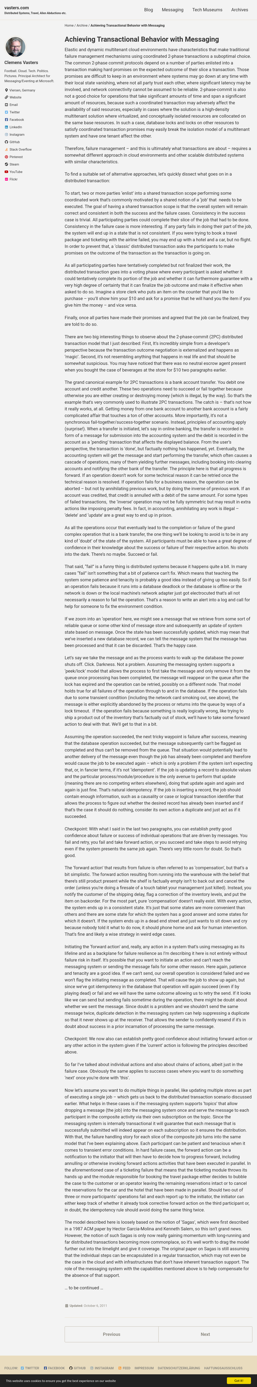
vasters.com (35, 10)
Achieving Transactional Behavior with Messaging (142, 39)
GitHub (77, 1368)
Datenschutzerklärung (179, 1368)
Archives (239, 9)
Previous (111, 1334)
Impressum (144, 1368)
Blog (148, 9)
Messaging (173, 9)
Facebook (54, 1368)
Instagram (102, 1368)
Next (205, 1334)
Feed (124, 1368)
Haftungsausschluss (223, 1368)
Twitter (29, 1368)
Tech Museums (207, 9)
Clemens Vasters (21, 62)
